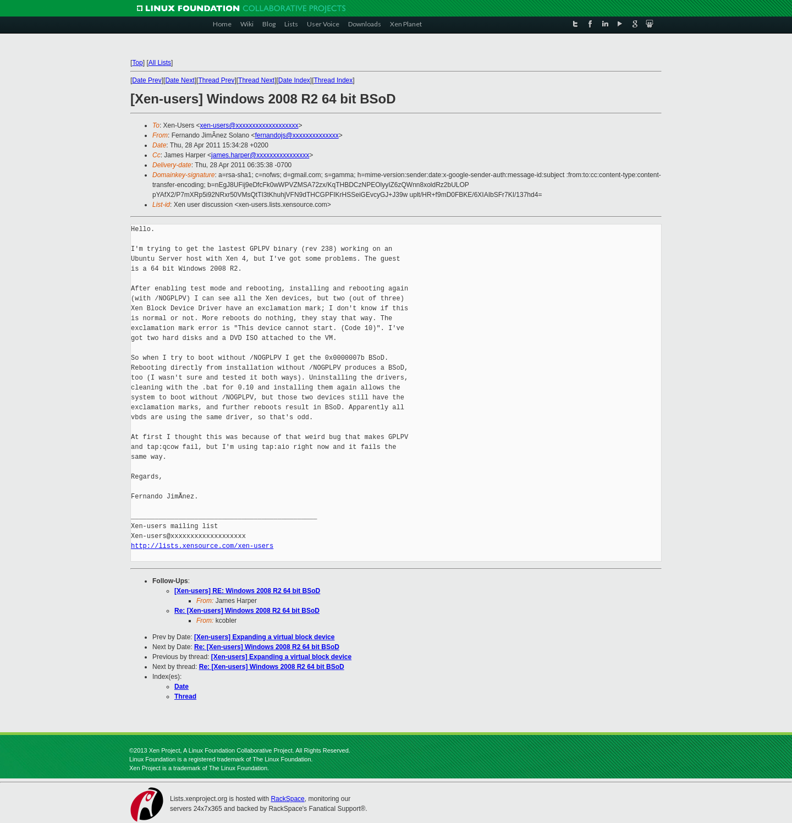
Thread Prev (216, 80)
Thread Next (256, 80)
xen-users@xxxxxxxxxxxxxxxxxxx (249, 125)
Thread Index (333, 80)
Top (137, 63)
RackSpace (287, 799)
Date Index (294, 80)
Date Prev (146, 80)
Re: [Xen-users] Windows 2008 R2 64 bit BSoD (247, 610)
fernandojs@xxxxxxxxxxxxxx (296, 135)
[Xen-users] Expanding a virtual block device (264, 637)
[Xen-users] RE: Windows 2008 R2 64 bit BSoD (247, 591)
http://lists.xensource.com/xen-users (202, 546)
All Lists (159, 63)
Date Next (179, 80)
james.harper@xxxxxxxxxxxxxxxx (260, 155)
